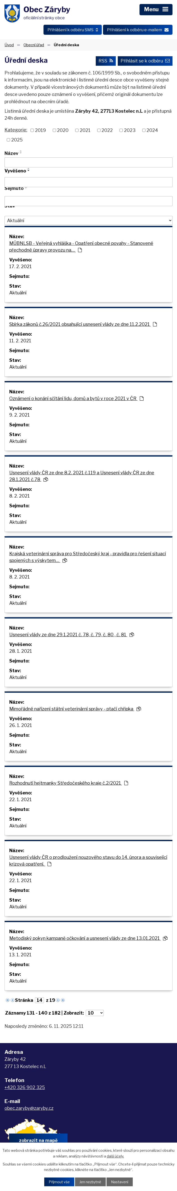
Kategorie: (15, 129)
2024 (152, 130)
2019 (40, 130)
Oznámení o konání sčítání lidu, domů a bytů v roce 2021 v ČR (76, 398)
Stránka (24, 1000)
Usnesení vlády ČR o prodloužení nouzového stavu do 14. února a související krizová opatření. (88, 861)
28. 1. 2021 (20, 651)
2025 (17, 139)
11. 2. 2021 (20, 340)
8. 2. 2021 (19, 496)
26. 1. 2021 (20, 725)
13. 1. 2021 (20, 954)
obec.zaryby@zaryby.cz (29, 1108)
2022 (107, 130)
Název (11, 153)
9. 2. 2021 (19, 415)
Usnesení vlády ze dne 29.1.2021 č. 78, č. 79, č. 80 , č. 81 (71, 634)
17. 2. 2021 (20, 266)
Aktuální (17, 292)
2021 (85, 130)
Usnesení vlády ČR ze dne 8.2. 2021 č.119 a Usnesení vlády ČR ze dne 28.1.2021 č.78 (81, 476)
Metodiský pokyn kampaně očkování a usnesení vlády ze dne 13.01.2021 (88, 938)
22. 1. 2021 (20, 799)
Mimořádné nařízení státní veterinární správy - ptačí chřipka (75, 708)
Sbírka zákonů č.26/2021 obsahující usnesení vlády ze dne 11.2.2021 (83, 324)
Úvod (9, 44)
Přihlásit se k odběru (145, 60)
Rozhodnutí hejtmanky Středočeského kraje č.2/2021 (68, 783)
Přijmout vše (59, 1182)
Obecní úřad (34, 44)
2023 (130, 130)
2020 (62, 130)
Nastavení (119, 1182)
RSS (105, 60)
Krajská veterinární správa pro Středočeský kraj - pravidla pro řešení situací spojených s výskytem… (87, 557)
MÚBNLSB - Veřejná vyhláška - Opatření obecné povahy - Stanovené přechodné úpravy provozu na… (81, 247)
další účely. (115, 1156)
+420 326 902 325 (24, 1087)
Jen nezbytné (90, 1182)
